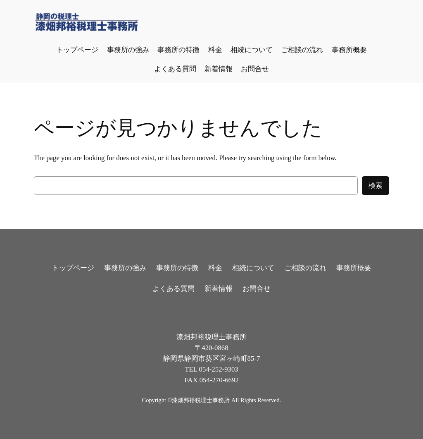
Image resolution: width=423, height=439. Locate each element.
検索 (375, 186)
